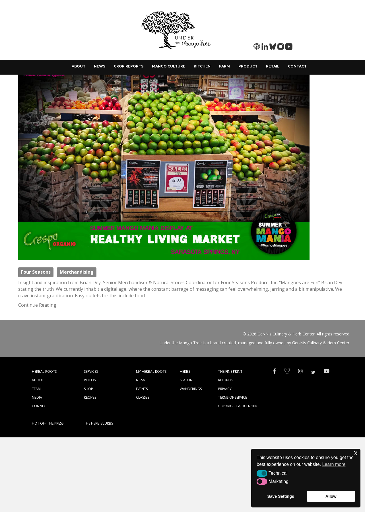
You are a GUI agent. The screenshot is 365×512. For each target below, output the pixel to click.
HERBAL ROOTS (44, 446)
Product (247, 66)
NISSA (140, 454)
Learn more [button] (334, 464)
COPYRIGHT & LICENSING (238, 480)
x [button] (356, 453)
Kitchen (202, 66)
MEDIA (37, 472)
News (99, 66)
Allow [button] (330, 496)
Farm (224, 66)
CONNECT (40, 480)
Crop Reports (128, 66)
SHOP (88, 463)
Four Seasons (36, 347)
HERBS (185, 446)
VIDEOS (90, 454)
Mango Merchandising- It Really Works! (182, 118)
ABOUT (38, 454)
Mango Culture (168, 66)
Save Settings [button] (280, 496)
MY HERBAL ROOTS (151, 446)
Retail (272, 66)
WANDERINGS (191, 463)
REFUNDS (225, 454)
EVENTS (142, 463)
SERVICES (91, 446)
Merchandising (77, 347)
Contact (297, 66)
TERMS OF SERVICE (232, 472)
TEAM (36, 463)
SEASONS (187, 454)
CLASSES (142, 472)
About (78, 66)
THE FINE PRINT (230, 446)
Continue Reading (37, 379)
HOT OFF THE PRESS (47, 497)
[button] (262, 473)
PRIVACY (225, 463)
